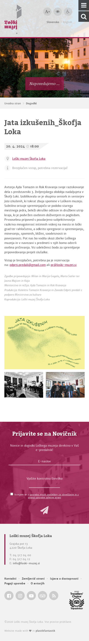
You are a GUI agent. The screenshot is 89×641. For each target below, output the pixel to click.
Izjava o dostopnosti (64, 578)
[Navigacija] (83, 5)
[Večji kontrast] (58, 11)
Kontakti (10, 578)
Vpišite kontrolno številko (44, 478)
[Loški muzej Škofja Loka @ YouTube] (31, 595)
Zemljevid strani (33, 578)
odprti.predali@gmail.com (28, 265)
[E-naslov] (45, 462)
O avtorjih (38, 583)
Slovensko (53, 22)
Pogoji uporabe (14, 583)
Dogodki (31, 103)
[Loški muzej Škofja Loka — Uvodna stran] (13, 18)
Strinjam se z (46, 496)
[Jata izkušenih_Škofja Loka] (44, 342)
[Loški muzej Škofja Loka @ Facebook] (8, 595)
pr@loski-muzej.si (64, 265)
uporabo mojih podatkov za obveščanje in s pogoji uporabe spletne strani (53, 496)
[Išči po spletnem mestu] (83, 16)
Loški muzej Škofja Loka (28, 159)
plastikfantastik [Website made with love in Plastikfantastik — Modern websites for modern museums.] (45, 630)
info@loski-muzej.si (26, 563)
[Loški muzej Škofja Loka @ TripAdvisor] (42, 595)
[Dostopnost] (68, 11)
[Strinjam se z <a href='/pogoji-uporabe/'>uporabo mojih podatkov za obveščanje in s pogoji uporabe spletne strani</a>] (11, 494)
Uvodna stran (12, 103)
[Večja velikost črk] (47, 11)
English (67, 22)
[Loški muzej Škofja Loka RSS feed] (53, 595)
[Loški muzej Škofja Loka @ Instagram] (20, 595)
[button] (44, 510)
